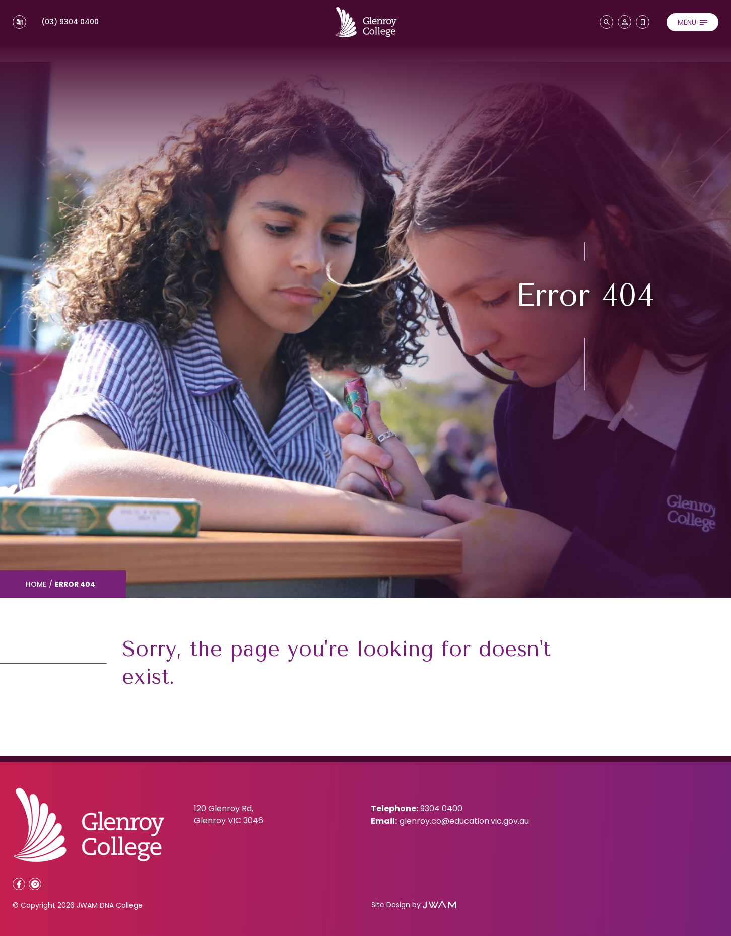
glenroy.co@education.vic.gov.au (464, 821)
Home (36, 584)
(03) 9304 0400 (70, 22)
